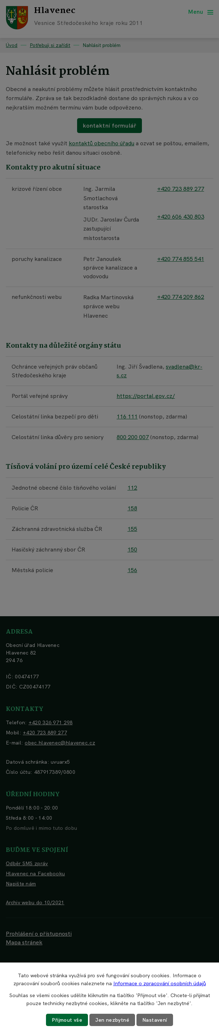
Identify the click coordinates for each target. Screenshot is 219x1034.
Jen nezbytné (112, 1020)
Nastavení (154, 1020)
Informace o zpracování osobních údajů (159, 983)
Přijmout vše (67, 1020)
